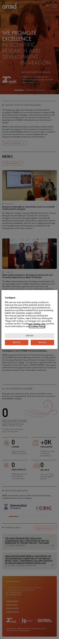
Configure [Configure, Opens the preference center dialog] (30, 335)
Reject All (42, 342)
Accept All (16, 342)
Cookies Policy (37, 326)
